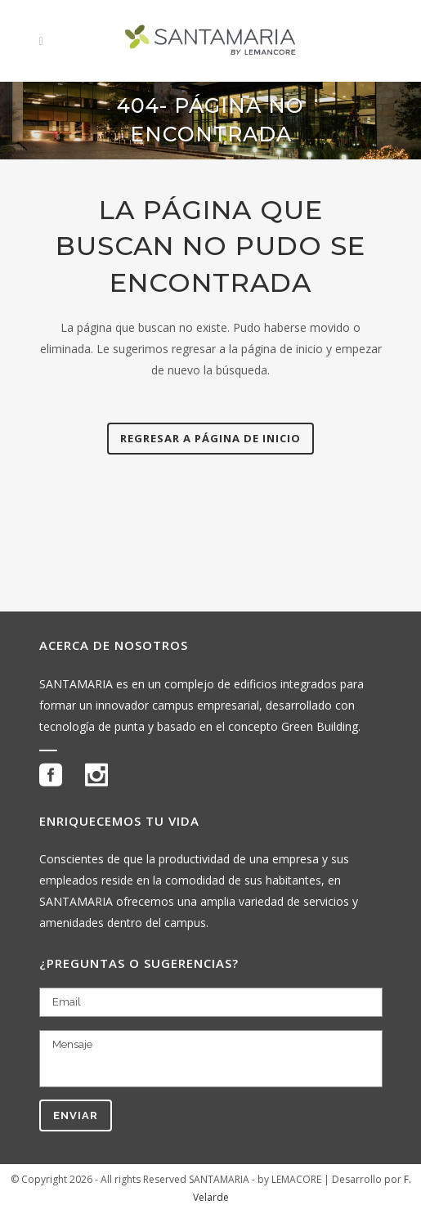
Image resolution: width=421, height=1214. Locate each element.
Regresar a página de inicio (210, 438)
